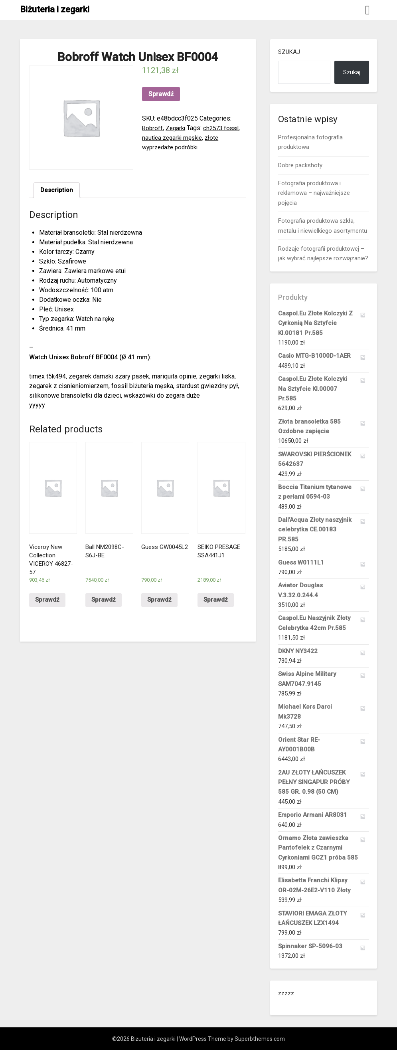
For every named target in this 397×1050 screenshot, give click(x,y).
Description (57, 190)
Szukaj (289, 51)
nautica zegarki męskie (174, 137)
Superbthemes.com (260, 1039)
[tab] (57, 190)
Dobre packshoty (300, 165)
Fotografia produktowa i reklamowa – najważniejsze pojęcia (314, 193)
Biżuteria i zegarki (54, 9)
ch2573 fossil (224, 128)
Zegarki (177, 128)
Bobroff (153, 128)
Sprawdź (161, 94)
